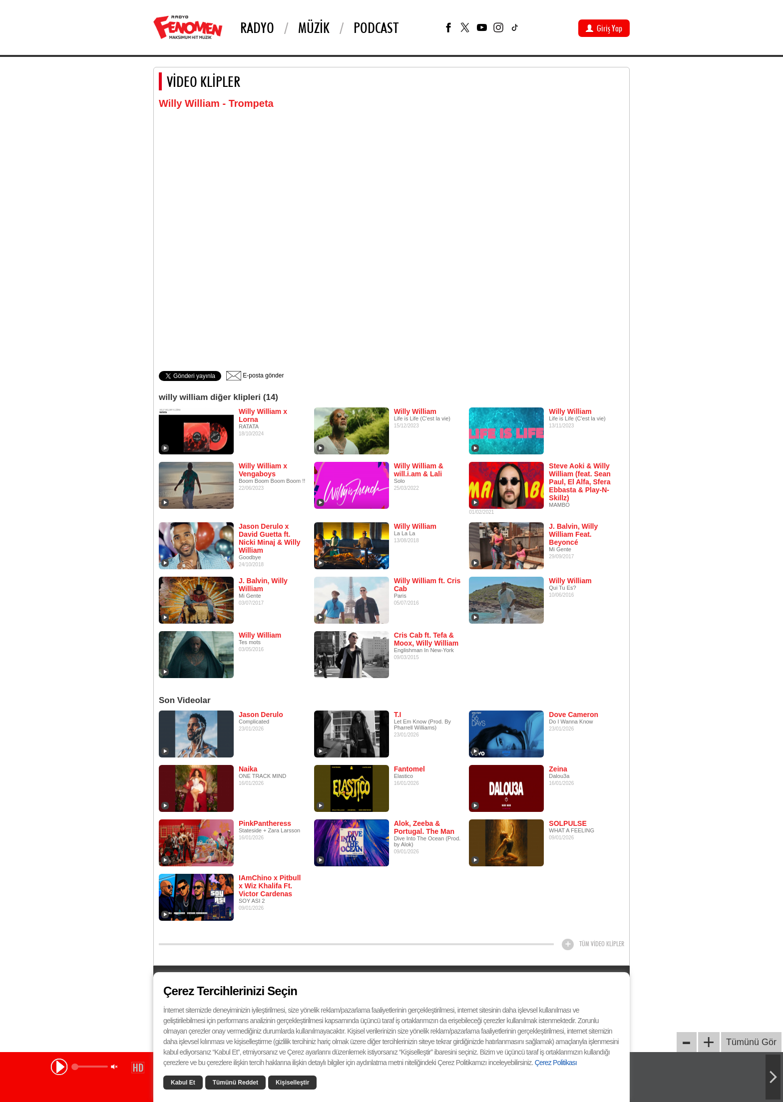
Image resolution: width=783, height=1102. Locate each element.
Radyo (257, 27)
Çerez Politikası (556, 1063)
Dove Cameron (573, 715)
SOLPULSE (567, 823)
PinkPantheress (265, 823)
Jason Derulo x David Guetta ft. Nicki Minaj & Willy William (270, 538)
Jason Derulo (261, 715)
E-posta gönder (255, 375)
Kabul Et (183, 1082)
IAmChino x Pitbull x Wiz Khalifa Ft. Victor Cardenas (270, 886)
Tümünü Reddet (235, 1082)
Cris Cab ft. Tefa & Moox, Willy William (426, 639)
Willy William (415, 411)
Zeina (558, 769)
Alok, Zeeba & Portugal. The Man (424, 827)
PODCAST (376, 27)
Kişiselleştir (292, 1082)
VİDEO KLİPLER (203, 81)
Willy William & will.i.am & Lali (418, 470)
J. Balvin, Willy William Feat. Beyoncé (573, 534)
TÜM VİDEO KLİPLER (601, 944)
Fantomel (409, 769)
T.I (397, 715)
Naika (248, 769)
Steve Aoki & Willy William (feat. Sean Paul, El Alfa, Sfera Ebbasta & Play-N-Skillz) (580, 482)
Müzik (314, 27)
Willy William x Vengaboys (263, 470)
